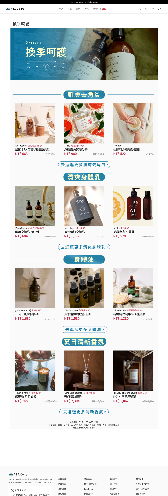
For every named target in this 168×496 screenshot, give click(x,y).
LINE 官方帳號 (90, 484)
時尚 (69, 9)
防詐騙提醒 (114, 494)
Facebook (88, 489)
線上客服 (113, 484)
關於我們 (62, 494)
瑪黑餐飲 (62, 489)
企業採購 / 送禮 (142, 484)
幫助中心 (113, 489)
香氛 (86, 9)
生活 (61, 9)
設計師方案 (140, 494)
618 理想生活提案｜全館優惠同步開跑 (84, 2)
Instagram (88, 494)
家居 (78, 9)
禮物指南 (99, 9)
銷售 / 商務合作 (142, 489)
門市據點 (62, 484)
